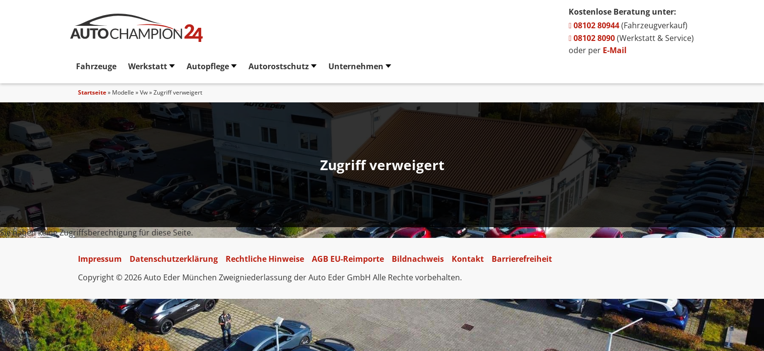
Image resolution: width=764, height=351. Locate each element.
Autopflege (208, 66)
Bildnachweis (418, 259)
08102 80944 (594, 25)
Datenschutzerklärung (174, 259)
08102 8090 (592, 38)
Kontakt (468, 259)
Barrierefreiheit (522, 259)
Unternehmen (355, 66)
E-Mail (615, 50)
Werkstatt (147, 66)
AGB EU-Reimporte (348, 259)
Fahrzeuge (96, 66)
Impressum (100, 259)
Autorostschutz (278, 66)
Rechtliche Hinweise (265, 259)
